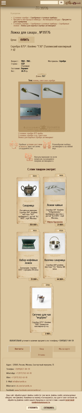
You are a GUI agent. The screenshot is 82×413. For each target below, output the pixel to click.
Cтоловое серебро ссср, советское (32, 135)
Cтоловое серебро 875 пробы (30, 133)
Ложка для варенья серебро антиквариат (35, 137)
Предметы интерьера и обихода (27, 19)
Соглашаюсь (49, 408)
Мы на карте (64, 349)
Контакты (19, 349)
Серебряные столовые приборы (44, 23)
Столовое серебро (21, 17)
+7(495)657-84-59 (22, 369)
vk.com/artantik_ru (24, 386)
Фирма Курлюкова (55, 222)
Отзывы (41, 355)
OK (61, 2)
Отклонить (33, 408)
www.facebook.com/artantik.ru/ (28, 390)
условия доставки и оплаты (30, 145)
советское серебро (47, 80)
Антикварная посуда (51, 19)
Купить (24, 40)
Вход (42, 349)
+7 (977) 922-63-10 (24, 373)
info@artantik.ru (19, 381)
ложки (35, 80)
